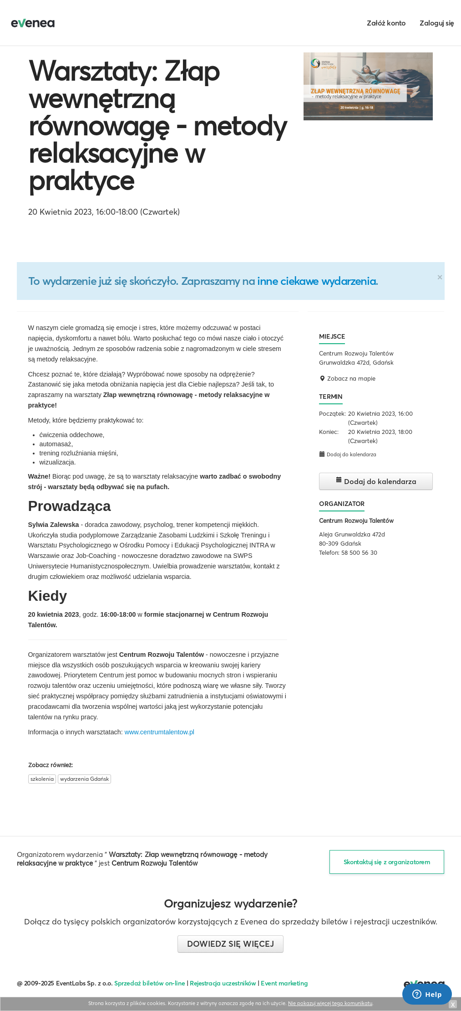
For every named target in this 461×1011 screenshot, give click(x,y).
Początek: (332, 413)
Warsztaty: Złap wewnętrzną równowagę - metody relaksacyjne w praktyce (157, 125)
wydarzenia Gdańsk (84, 778)
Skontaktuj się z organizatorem (387, 862)
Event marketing (284, 983)
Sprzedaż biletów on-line (149, 983)
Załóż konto (386, 22)
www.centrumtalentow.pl (159, 732)
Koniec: (329, 431)
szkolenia (42, 778)
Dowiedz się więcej (230, 944)
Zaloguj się (437, 22)
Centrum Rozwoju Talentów (356, 520)
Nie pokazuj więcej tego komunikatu (330, 1003)
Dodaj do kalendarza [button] (347, 454)
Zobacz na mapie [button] (347, 378)
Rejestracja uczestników (223, 983)
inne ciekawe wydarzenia (316, 281)
